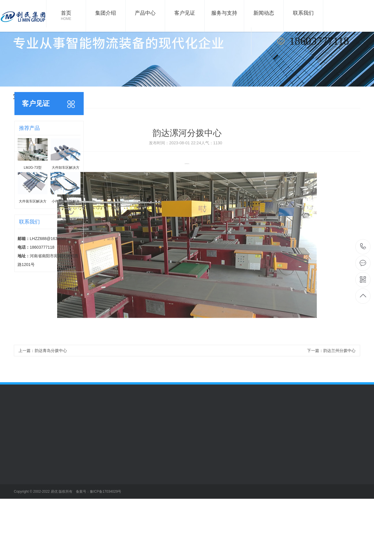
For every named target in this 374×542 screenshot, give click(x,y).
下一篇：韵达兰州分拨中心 (331, 357)
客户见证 (184, 13)
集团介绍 (105, 13)
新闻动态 (263, 13)
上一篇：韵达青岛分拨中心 (42, 357)
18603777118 (363, 246)
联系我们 (303, 13)
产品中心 (145, 13)
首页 (66, 16)
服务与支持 (224, 13)
